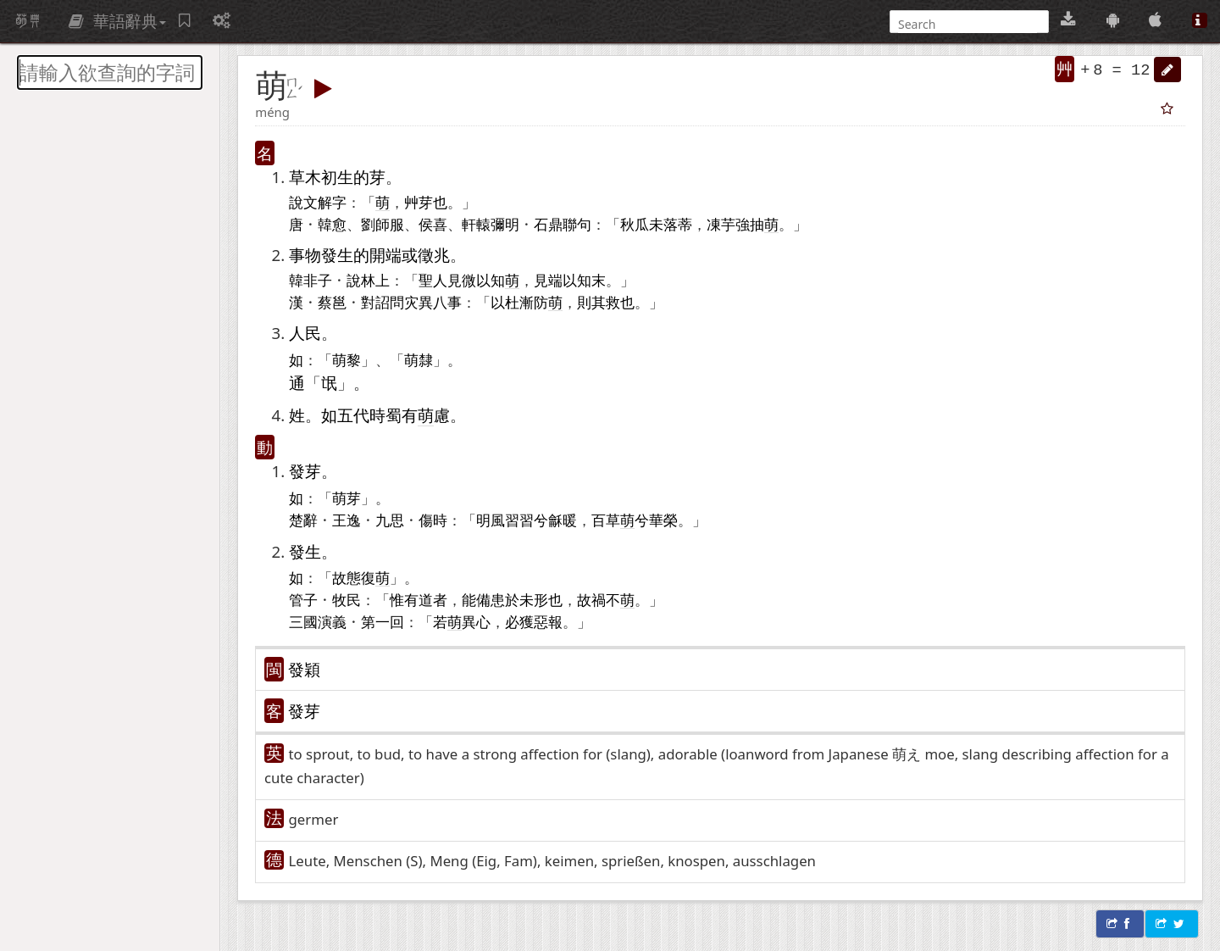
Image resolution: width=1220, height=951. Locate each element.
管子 (303, 599)
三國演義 (318, 621)
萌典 (28, 21)
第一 (375, 621)
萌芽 (346, 497)
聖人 (433, 279)
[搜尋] (967, 24)
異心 (476, 621)
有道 (418, 599)
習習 (519, 519)
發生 (337, 254)
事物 (305, 254)
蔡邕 (332, 301)
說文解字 (318, 201)
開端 (385, 254)
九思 (389, 519)
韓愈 (332, 223)
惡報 (548, 621)
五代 (353, 414)
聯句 (577, 223)
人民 (305, 332)
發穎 (304, 669)
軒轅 (476, 223)
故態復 (361, 578)
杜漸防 (534, 302)
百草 (605, 519)
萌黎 (346, 359)
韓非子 (310, 279)
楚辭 (303, 519)
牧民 (346, 599)
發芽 (305, 470)
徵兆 (434, 254)
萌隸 (418, 359)
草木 (305, 176)
